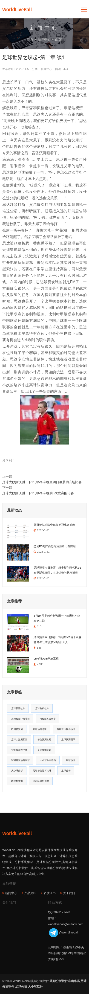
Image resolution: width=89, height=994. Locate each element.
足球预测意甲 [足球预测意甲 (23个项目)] (40, 729)
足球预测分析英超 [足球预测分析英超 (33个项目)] (20, 719)
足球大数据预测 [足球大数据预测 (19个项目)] (19, 739)
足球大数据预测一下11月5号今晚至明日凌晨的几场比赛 (42, 482)
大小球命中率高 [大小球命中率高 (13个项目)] (48, 760)
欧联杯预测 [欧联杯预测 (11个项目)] (17, 781)
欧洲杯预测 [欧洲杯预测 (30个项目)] (17, 729)
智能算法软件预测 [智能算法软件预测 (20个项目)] (66, 729)
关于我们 (69, 893)
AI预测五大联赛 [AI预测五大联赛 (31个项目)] (48, 719)
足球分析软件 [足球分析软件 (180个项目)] (42, 708)
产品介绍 (30, 893)
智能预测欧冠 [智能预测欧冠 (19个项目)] (44, 739)
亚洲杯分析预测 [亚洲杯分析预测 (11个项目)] (41, 781)
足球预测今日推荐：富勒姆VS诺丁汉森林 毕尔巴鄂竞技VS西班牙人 (57, 640)
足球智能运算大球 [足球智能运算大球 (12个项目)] (42, 770)
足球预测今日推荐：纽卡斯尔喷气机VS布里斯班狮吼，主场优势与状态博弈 (57, 570)
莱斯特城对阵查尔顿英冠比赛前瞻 (54, 524)
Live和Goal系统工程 (46, 658)
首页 (30, 39)
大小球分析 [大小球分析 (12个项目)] (17, 770)
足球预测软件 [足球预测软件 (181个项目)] (18, 708)
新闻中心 (44, 39)
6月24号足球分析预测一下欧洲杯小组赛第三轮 (57, 618)
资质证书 (50, 893)
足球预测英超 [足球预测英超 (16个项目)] (44, 750)
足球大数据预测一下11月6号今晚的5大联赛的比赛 (38, 493)
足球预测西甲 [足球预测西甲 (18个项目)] (68, 739)
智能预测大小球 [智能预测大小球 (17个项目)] (19, 750)
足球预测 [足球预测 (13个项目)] (70, 760)
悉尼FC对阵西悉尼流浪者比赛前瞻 (55, 546)
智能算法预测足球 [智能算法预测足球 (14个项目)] (20, 760)
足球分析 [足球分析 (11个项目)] (66, 770)
